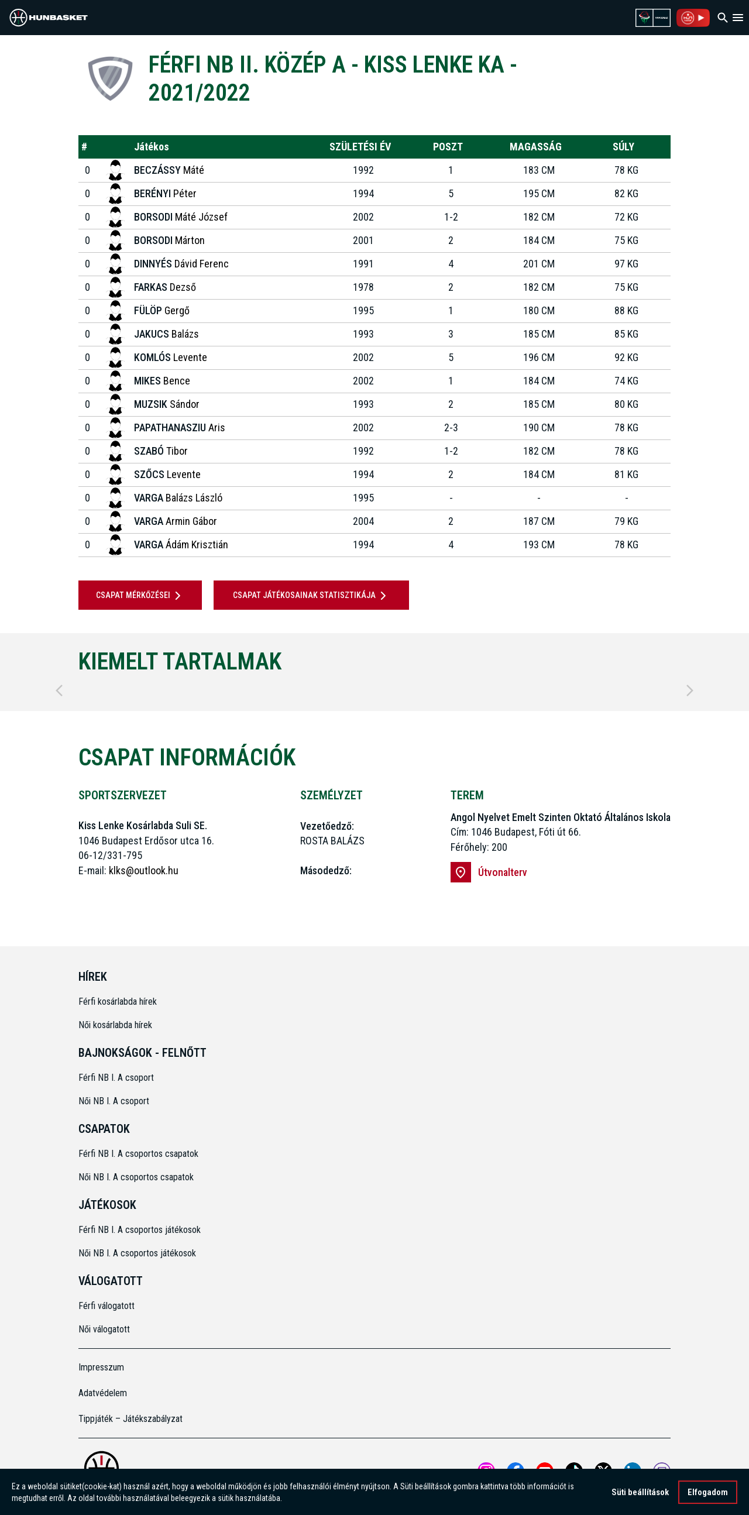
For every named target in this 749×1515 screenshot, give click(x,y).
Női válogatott (104, 1329)
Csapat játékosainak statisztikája (311, 596)
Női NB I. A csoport (113, 1101)
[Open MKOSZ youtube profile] (545, 1471)
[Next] (690, 690)
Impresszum (101, 1367)
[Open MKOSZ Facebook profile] (515, 1471)
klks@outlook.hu (143, 870)
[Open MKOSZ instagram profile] (486, 1471)
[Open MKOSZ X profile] (603, 1471)
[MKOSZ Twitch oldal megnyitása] (662, 1471)
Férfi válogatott (106, 1305)
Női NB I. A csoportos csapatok (137, 1177)
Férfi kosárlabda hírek (117, 1001)
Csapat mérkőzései (140, 596)
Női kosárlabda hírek (115, 1024)
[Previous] (59, 690)
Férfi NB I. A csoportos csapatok (139, 1153)
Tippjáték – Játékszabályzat (130, 1418)
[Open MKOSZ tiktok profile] (574, 1471)
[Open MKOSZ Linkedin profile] (632, 1471)
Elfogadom (708, 1496)
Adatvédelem (102, 1393)
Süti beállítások (640, 1496)
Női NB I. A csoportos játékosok (137, 1253)
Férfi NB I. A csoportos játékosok (139, 1229)
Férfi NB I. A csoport (116, 1077)
